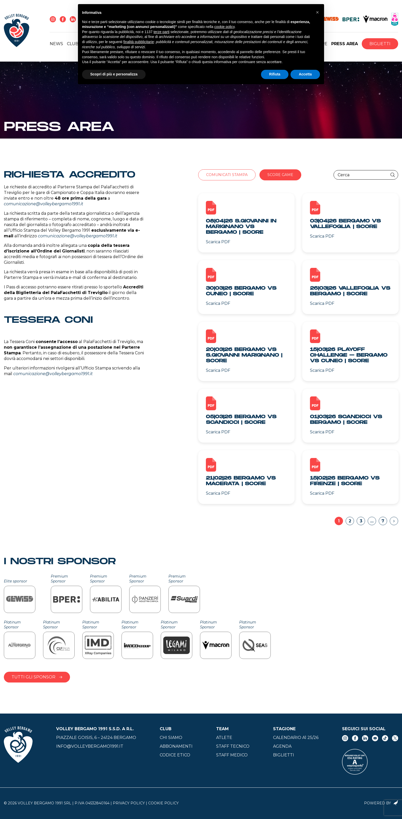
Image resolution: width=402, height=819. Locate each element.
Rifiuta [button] (274, 74)
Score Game (280, 174)
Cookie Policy (163, 803)
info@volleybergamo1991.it (89, 746)
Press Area (344, 43)
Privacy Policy (129, 803)
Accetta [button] (305, 74)
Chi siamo (171, 737)
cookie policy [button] (224, 27)
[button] (317, 12)
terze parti (161, 32)
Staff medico (232, 755)
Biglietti (379, 43)
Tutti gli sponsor (37, 677)
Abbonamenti (176, 746)
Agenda (282, 746)
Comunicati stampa (227, 174)
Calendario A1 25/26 (295, 737)
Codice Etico (175, 755)
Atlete (224, 737)
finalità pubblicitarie (138, 42)
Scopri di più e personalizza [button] (113, 74)
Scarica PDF (218, 241)
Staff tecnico (232, 746)
